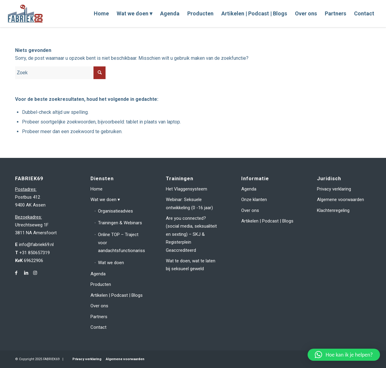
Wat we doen (103, 199)
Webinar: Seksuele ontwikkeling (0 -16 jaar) (189, 203)
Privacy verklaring (334, 189)
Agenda (98, 274)
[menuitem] (101, 13)
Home (96, 189)
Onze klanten (254, 199)
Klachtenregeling (333, 210)
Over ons (99, 306)
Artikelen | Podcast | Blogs (116, 295)
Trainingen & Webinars (120, 223)
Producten (100, 284)
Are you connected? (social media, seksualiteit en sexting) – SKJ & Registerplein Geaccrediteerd (191, 234)
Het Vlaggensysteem (186, 189)
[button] (344, 355)
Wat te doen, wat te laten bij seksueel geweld (190, 264)
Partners (98, 316)
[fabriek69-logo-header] (26, 13)
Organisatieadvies (115, 211)
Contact (98, 327)
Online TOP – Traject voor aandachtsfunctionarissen (121, 242)
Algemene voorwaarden (340, 199)
